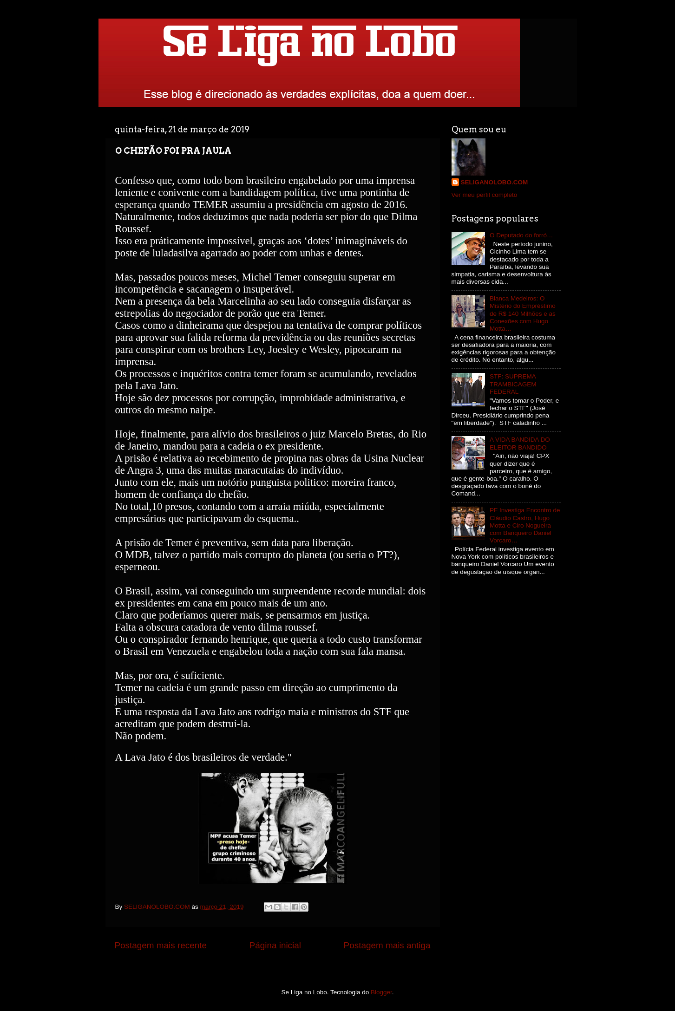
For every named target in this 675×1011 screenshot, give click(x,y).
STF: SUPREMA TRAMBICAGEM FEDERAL (513, 384)
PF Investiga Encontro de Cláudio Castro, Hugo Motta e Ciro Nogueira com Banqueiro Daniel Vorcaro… (525, 525)
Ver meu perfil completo (485, 194)
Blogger (381, 992)
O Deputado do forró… (521, 235)
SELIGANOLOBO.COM (494, 182)
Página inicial (275, 945)
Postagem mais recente (161, 945)
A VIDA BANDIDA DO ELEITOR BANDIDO (520, 443)
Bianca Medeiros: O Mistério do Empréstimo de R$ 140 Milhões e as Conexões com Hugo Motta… (523, 313)
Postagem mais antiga (387, 945)
